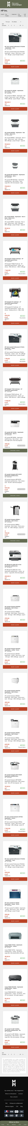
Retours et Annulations (10, 1093)
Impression (14, 14)
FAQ (6, 1103)
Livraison (20, 1093)
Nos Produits (7, 15)
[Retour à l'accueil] (14, 4)
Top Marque (19, 15)
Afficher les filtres (14, 1122)
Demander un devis (15, 450)
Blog (21, 1106)
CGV (17, 1106)
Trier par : (8, 21)
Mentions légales (9, 1106)
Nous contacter (14, 1096)
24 (20, 25)
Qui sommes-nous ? (9, 1090)
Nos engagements (19, 1090)
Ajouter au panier (15, 66)
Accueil (2, 14)
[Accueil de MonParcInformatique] (14, 1083)
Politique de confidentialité (16, 1103)
